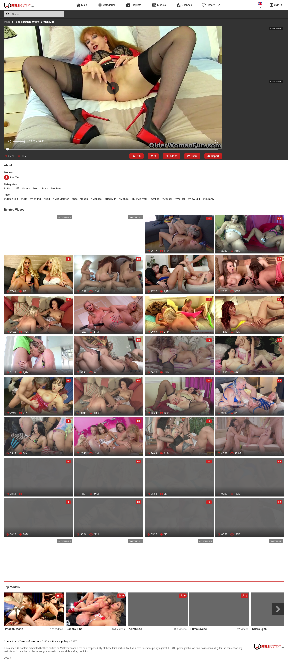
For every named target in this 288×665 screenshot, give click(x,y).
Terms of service (29, 641)
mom (36, 188)
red (47, 198)
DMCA (45, 641)
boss (45, 188)
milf (16, 188)
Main (7, 21)
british (7, 188)
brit (25, 198)
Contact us (10, 641)
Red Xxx (11, 177)
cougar (168, 198)
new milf (195, 198)
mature (26, 188)
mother (181, 198)
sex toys (56, 188)
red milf (111, 198)
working (36, 198)
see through (80, 198)
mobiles (97, 198)
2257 (74, 641)
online (155, 198)
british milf (12, 198)
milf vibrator (61, 198)
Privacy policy (60, 641)
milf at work (140, 198)
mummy (209, 198)
